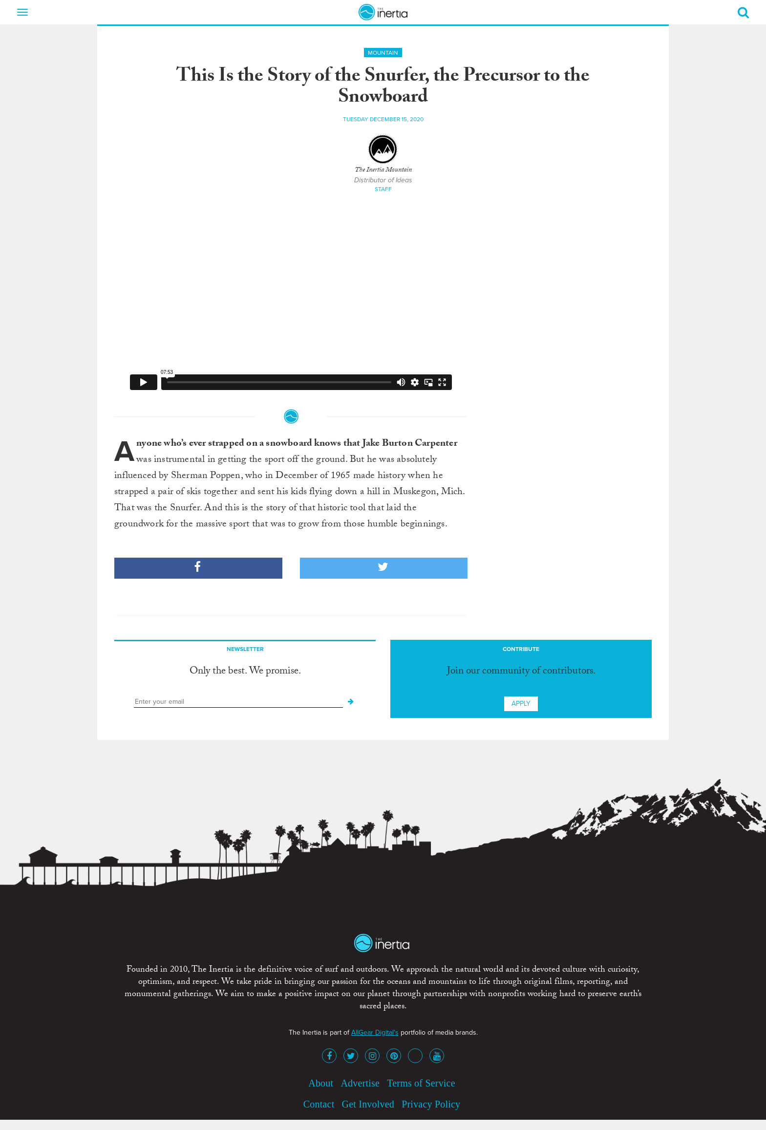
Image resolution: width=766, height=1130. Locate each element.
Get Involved (368, 1104)
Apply (521, 703)
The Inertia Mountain (383, 170)
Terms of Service (421, 1083)
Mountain (383, 52)
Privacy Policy (431, 1104)
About (320, 1083)
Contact (319, 1104)
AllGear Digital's (375, 1032)
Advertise (360, 1083)
